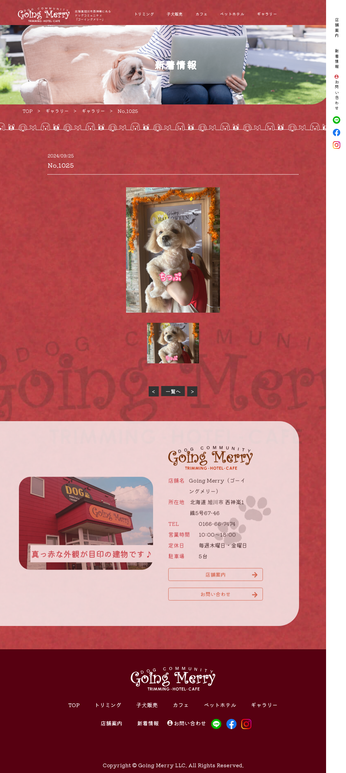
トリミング (144, 14)
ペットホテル (232, 14)
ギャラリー (267, 14)
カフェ (201, 14)
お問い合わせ (337, 95)
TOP (74, 705)
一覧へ (173, 391)
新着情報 (337, 59)
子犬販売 (175, 14)
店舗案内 (337, 28)
